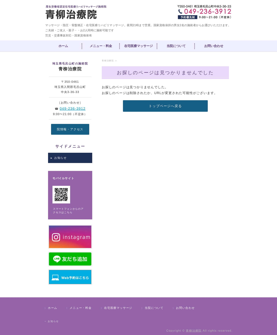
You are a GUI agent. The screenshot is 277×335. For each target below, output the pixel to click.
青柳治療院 (194, 330)
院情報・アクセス (70, 129)
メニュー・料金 (101, 46)
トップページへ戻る (165, 106)
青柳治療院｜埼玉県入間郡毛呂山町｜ (76, 12)
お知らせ (60, 157)
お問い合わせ (213, 46)
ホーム (63, 46)
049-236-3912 (73, 108)
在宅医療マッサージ (138, 46)
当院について (176, 46)
